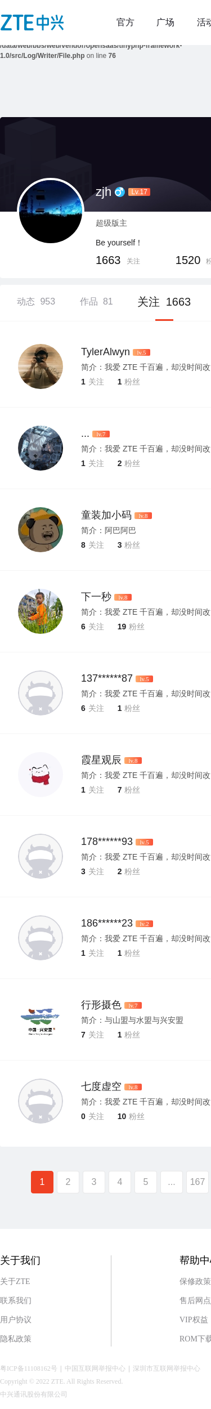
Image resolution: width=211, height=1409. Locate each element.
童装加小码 (106, 515)
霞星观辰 (101, 760)
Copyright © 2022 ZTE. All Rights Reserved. (61, 1381)
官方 (125, 22)
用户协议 (16, 1320)
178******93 (107, 841)
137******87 (107, 678)
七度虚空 (101, 1086)
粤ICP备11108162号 (28, 1368)
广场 (165, 22)
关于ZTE (15, 1281)
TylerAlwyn (105, 351)
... (85, 433)
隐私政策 (16, 1339)
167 (197, 1182)
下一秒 (96, 596)
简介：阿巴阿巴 (108, 530)
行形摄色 (101, 1004)
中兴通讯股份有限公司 (34, 1394)
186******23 (107, 923)
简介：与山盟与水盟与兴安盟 (132, 1020)
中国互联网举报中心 (95, 1368)
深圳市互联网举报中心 (166, 1368)
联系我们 (16, 1300)
